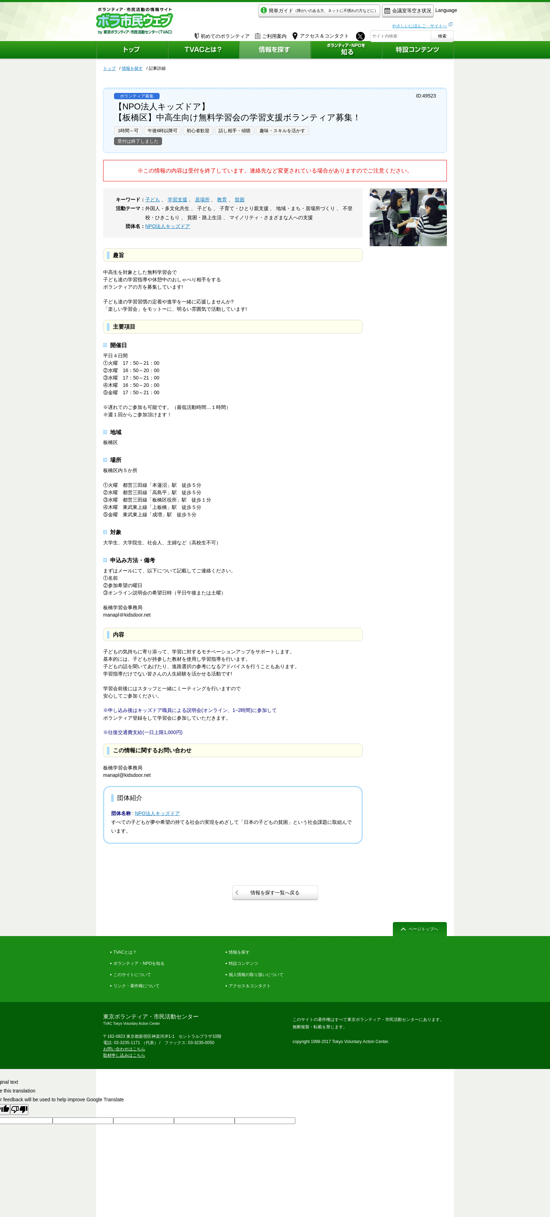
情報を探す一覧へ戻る (275, 892)
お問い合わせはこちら (124, 1049)
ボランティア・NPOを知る (139, 963)
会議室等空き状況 (375, 12)
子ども (152, 199)
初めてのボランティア (222, 34)
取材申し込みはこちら (124, 1055)
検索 (442, 34)
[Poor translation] (19, 1109)
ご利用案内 (271, 34)
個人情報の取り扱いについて (256, 974)
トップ (109, 68)
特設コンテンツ (243, 963)
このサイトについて (132, 974)
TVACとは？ (125, 952)
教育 (222, 199)
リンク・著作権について (136, 985)
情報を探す (132, 68)
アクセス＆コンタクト (250, 985)
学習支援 (177, 199)
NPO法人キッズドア (167, 226)
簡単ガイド (287, 12)
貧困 (239, 199)
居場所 (202, 199)
